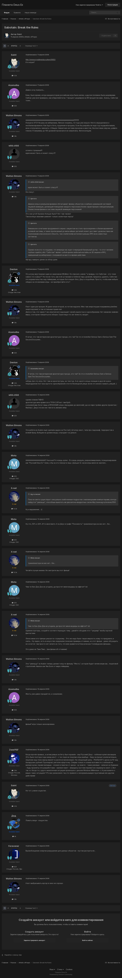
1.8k (14, 136)
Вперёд (14, 46)
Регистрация (113, 5)
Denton (14, 269)
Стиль (60, 969)
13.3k (14, 509)
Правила (17, 13)
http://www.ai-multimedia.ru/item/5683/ (41, 60)
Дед (13, 816)
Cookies (69, 969)
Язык (52, 969)
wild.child (14, 145)
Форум (6, 14)
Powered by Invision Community (61, 974)
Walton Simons (14, 115)
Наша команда (30, 13)
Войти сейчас (87, 940)
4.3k (14, 75)
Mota (13, 455)
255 (14, 476)
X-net (14, 488)
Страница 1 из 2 (31, 46)
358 (14, 106)
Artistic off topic (31, 37)
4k (14, 836)
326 (14, 166)
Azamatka (13, 85)
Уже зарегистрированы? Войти (89, 5)
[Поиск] (95, 12)
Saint (19, 34)
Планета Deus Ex (12, 4)
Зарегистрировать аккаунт (34, 940)
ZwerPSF (13, 749)
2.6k (14, 770)
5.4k (14, 290)
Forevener (13, 846)
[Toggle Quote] (29, 182)
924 (14, 867)
